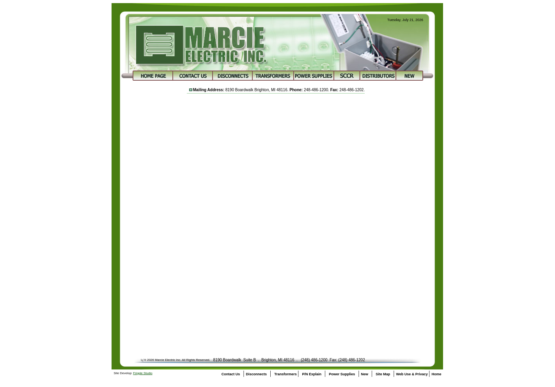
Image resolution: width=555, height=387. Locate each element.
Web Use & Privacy (412, 374)
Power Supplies (342, 374)
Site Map (383, 374)
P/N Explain (312, 374)
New (364, 374)
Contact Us (231, 374)
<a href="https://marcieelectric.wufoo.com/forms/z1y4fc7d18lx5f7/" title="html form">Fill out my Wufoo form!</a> (276, 217)
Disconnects (256, 374)
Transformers (286, 374)
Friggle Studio (142, 373)
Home (436, 374)
